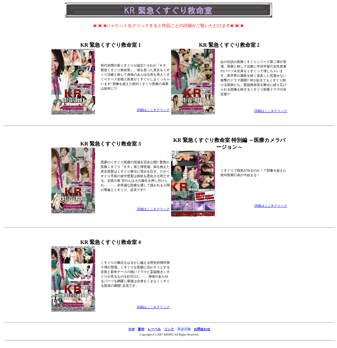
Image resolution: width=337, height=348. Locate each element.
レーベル (154, 329)
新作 (141, 329)
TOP (131, 329)
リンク (169, 329)
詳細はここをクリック (153, 110)
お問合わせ (202, 329)
